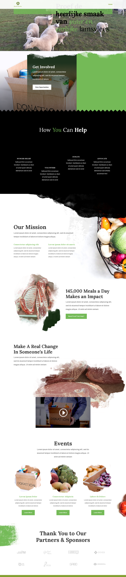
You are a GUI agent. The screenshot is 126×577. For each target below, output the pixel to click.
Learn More (28, 512)
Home (110, 4)
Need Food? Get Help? (76, 316)
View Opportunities (42, 87)
